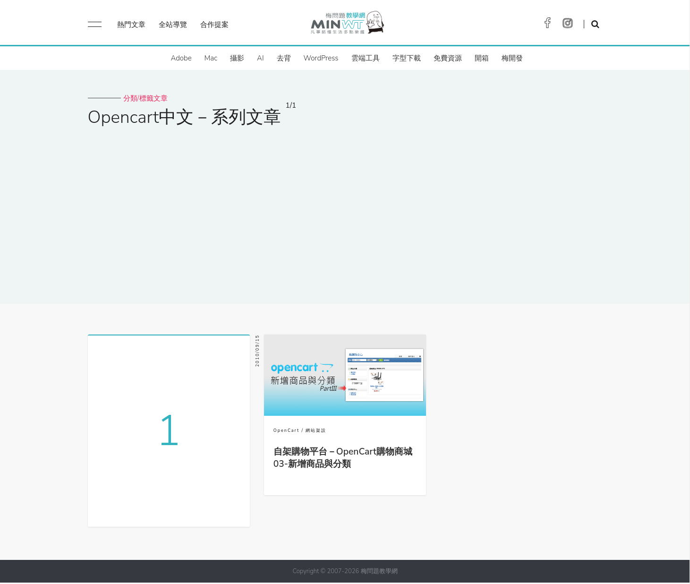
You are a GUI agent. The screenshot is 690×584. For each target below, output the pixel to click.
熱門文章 (131, 24)
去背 (284, 58)
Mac (210, 58)
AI (260, 58)
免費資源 (448, 58)
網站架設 (316, 430)
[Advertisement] (345, 209)
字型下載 (406, 58)
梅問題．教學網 (347, 24)
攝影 (237, 58)
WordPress (321, 58)
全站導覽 (173, 24)
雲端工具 (365, 58)
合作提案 (214, 24)
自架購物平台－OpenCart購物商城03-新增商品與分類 (342, 458)
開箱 (482, 58)
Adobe (180, 58)
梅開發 (512, 58)
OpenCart (286, 430)
